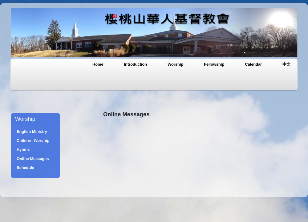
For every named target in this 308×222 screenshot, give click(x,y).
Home (97, 64)
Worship (175, 64)
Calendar (253, 64)
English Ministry (32, 131)
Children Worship (33, 140)
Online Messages (33, 158)
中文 (286, 64)
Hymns (23, 149)
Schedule (25, 167)
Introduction (135, 64)
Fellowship (214, 64)
